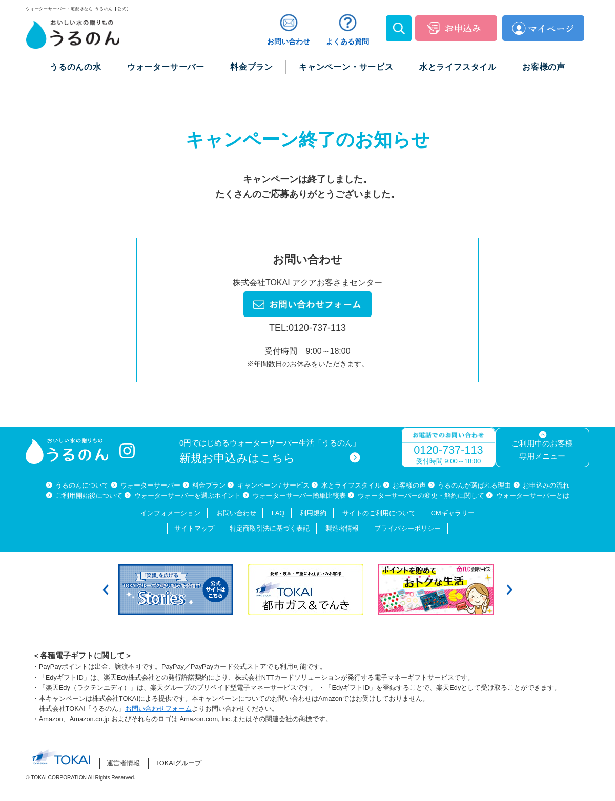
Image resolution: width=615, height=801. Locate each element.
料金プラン (208, 485)
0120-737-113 (448, 450)
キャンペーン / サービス (273, 485)
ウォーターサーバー (150, 485)
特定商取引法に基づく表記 (270, 528)
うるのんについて (82, 485)
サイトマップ (194, 528)
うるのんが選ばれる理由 (474, 485)
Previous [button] (105, 589)
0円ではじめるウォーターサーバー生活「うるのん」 (270, 451)
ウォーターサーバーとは (532, 495)
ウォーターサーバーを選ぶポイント (187, 495)
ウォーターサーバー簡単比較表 (299, 495)
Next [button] (509, 589)
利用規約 (313, 513)
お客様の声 (409, 485)
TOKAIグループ (178, 763)
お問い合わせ (236, 513)
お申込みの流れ (546, 485)
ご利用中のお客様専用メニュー (542, 449)
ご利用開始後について (89, 495)
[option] (178, 589)
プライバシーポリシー (407, 528)
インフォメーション (170, 513)
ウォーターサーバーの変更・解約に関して (421, 495)
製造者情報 (342, 528)
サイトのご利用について (379, 513)
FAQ (278, 513)
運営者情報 (123, 763)
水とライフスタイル (351, 485)
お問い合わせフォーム (158, 708)
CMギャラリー (453, 513)
